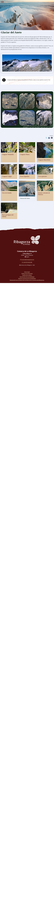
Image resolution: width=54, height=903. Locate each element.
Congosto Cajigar (7, 176)
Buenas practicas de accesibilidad (27, 278)
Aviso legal (27, 272)
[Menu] (2, 2)
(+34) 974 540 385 (27, 262)
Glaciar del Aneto (25, 198)
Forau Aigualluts (24, 176)
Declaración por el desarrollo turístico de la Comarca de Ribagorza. (27, 280)
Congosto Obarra (24, 154)
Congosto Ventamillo (8, 154)
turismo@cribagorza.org (27, 259)
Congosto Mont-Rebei (44, 160)
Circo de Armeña (6, 193)
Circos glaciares (42, 176)
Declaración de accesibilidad (27, 277)
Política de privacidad (27, 273)
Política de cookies (27, 275)
